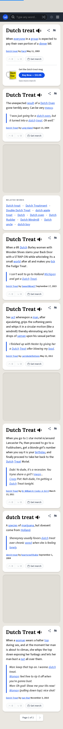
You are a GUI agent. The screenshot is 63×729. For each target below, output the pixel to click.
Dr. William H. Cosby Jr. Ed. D (35, 491)
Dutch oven (37, 215)
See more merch (27, 81)
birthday (40, 452)
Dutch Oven (47, 103)
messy (49, 108)
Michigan (50, 274)
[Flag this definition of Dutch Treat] (55, 93)
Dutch (21, 215)
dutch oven (43, 116)
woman (20, 640)
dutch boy (24, 224)
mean (37, 474)
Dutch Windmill (29, 220)
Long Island (27, 128)
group (34, 39)
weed (28, 543)
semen (21, 336)
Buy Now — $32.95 (31, 75)
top (46, 640)
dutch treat (12, 555)
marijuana (28, 525)
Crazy (12, 479)
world (17, 261)
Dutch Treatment (36, 206)
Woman (14, 676)
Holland (25, 530)
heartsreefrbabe (29, 555)
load (51, 349)
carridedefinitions (31, 356)
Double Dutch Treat (18, 210)
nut (23, 659)
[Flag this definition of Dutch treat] (54, 30)
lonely (12, 547)
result (30, 103)
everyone (19, 39)
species (12, 525)
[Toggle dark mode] (51, 17)
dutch (31, 120)
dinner (43, 44)
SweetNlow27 (29, 286)
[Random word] (43, 17)
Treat (33, 279)
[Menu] (57, 17)
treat (39, 120)
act (13, 317)
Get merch (34, 59)
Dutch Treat (12, 128)
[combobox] (28, 17)
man (35, 317)
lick (53, 261)
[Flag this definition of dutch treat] (55, 516)
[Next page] (39, 717)
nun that (26, 698)
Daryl (23, 51)
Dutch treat (12, 51)
